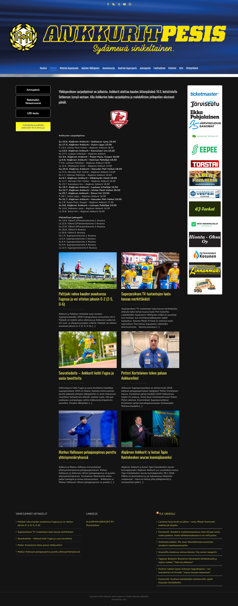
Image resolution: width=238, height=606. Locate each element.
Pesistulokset (92, 525)
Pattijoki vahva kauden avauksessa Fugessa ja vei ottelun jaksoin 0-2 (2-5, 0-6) (86, 299)
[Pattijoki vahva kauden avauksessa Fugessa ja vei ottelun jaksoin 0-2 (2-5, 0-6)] (88, 270)
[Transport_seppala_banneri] (204, 133)
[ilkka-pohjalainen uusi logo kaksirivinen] (204, 111)
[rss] (113, 4)
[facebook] (108, 4)
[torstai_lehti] (204, 161)
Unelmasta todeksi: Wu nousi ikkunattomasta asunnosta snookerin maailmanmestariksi (185, 543)
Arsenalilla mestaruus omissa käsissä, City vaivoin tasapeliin (187, 552)
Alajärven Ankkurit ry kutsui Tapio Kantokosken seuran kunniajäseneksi (146, 454)
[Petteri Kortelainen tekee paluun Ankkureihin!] (150, 349)
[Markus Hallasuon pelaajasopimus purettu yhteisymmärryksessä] (88, 429)
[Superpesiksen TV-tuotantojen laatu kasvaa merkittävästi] (150, 270)
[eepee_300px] (204, 143)
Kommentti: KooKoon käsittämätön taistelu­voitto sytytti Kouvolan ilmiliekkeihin (185, 580)
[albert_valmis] (205, 171)
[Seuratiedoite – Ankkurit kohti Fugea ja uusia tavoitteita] (88, 349)
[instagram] (130, 4)
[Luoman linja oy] (205, 278)
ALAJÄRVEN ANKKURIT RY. (100, 521)
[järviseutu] (204, 101)
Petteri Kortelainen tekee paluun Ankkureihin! (144, 375)
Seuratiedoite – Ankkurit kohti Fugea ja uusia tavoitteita (86, 375)
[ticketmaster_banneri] (204, 90)
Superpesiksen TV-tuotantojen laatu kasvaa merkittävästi (146, 296)
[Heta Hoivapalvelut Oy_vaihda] (205, 217)
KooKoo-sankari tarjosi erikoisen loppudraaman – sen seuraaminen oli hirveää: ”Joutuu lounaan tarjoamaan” (184, 570)
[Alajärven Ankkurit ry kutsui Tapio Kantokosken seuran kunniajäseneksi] (150, 429)
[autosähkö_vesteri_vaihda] (205, 187)
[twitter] (119, 4)
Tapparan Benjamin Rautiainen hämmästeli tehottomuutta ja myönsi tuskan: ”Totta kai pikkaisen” (187, 560)
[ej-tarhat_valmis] (205, 202)
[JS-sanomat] (205, 120)
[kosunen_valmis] (205, 248)
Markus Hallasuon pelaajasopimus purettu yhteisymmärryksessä (87, 454)
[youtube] (124, 4)
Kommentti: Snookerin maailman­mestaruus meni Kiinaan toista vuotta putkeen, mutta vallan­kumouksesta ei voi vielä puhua (189, 533)
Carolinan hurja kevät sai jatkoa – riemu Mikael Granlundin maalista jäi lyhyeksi (186, 523)
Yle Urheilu (167, 513)
